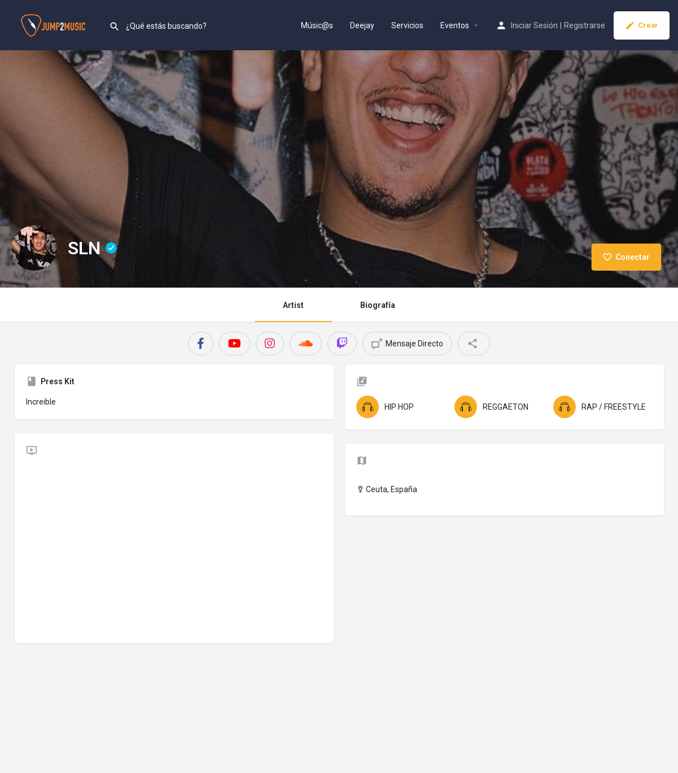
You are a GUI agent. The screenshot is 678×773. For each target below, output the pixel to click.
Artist (293, 305)
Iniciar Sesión (534, 25)
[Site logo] (54, 24)
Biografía (377, 305)
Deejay (362, 25)
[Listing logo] (33, 248)
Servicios (407, 25)
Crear (641, 25)
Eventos (454, 25)
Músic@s (317, 25)
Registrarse (584, 25)
